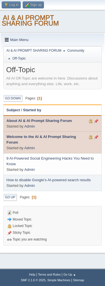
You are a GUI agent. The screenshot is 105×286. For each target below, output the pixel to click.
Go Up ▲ (69, 274)
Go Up (10, 197)
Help (32, 274)
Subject (13, 110)
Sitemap (78, 280)
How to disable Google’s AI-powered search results (48, 180)
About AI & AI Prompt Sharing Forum (39, 121)
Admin (29, 126)
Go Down (13, 98)
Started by (32, 110)
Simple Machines (58, 280)
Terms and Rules (49, 274)
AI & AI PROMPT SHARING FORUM (30, 20)
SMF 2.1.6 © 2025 (33, 280)
